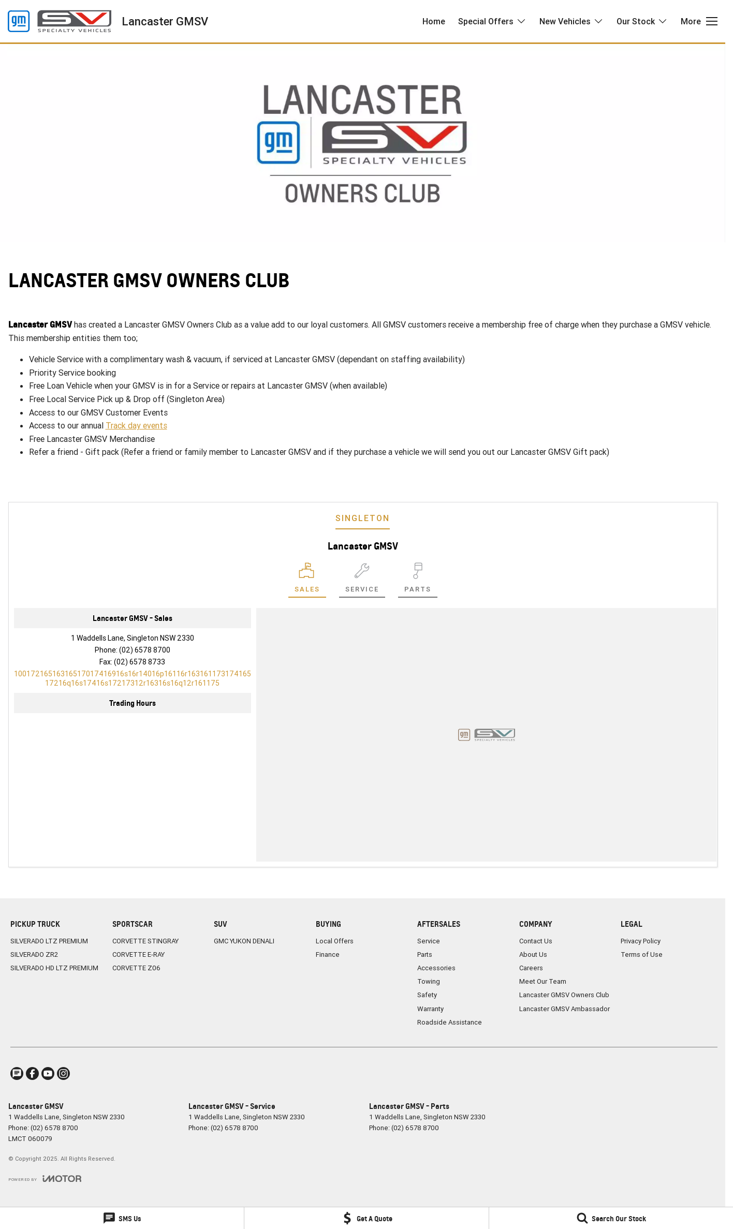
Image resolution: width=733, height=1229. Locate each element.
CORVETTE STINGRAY (145, 941)
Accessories (436, 968)
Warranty (430, 1008)
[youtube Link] (47, 1073)
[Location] (307, 580)
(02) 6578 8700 (144, 650)
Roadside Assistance (449, 1022)
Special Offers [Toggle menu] (492, 21)
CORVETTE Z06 (136, 968)
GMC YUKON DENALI (244, 941)
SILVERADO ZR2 (34, 954)
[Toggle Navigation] (699, 21)
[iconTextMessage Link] (16, 1073)
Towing (428, 981)
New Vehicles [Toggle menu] (571, 21)
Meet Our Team (542, 981)
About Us (533, 954)
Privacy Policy (641, 941)
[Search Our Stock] (611, 1218)
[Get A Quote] (366, 1218)
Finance (328, 954)
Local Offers (335, 941)
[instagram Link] (63, 1073)
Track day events (136, 425)
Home (433, 21)
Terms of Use (642, 954)
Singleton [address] (362, 518)
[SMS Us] (122, 1218)
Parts (424, 954)
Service (428, 941)
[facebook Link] (32, 1073)
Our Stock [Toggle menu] (642, 21)
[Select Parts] (417, 580)
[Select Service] (362, 580)
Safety (427, 994)
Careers (531, 968)
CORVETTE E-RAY (138, 954)
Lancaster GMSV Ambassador (564, 1008)
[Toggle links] (44, 1178)
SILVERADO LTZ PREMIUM (49, 941)
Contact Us (535, 941)
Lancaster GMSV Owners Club (564, 994)
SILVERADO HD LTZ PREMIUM (54, 968)
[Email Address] (132, 678)
